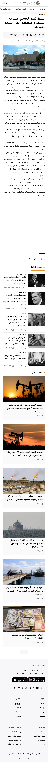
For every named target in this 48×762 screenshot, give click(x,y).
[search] (16, 3)
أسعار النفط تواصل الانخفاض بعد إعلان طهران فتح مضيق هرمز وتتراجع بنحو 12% (25, 408)
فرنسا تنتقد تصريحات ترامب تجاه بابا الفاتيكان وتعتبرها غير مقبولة (15, 359)
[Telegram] (30, 688)
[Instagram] (33, 688)
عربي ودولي (20, 274)
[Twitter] (41, 688)
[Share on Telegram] (23, 35)
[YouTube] (37, 688)
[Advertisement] (24, 225)
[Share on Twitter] (35, 35)
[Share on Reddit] (27, 35)
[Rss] (26, 688)
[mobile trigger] (43, 3)
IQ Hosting (27, 758)
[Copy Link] (19, 35)
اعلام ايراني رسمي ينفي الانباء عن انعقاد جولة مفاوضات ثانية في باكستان (15, 341)
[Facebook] (44, 688)
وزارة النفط (33, 259)
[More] (11, 35)
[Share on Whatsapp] (31, 35)
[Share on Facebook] (39, 35)
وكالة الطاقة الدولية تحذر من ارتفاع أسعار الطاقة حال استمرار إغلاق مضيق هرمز (26, 543)
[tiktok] (22, 688)
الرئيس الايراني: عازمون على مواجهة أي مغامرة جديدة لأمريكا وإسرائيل (15, 280)
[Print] (15, 35)
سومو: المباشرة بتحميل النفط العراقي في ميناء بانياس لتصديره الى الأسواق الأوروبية (24, 591)
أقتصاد (41, 14)
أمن (23, 313)
